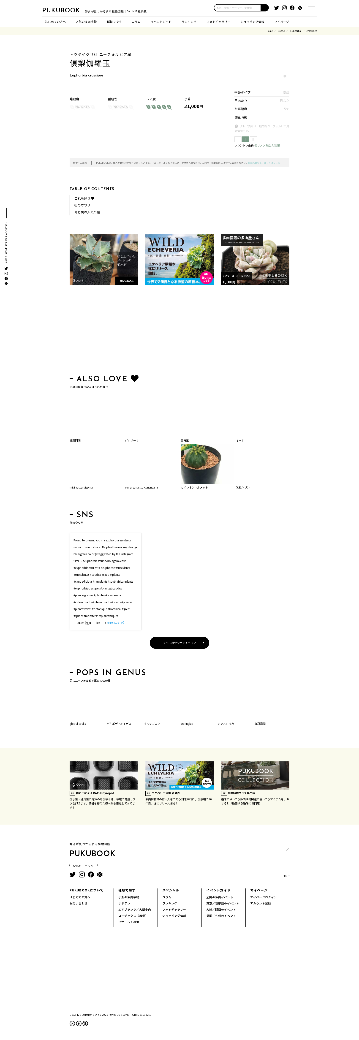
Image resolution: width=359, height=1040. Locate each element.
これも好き (84, 198)
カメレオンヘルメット (194, 487)
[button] (265, 7)
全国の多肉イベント (219, 897)
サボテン (124, 903)
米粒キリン (243, 487)
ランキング (189, 21)
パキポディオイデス (119, 723)
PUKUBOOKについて (86, 890)
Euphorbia (296, 31)
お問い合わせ (78, 903)
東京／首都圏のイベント (222, 903)
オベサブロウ (152, 723)
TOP (286, 864)
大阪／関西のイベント (221, 909)
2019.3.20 (113, 623)
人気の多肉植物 (86, 21)
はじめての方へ (55, 21)
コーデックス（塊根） (133, 916)
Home (270, 31)
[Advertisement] (179, 331)
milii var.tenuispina (81, 487)
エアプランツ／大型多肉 (134, 909)
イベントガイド (161, 21)
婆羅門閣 (75, 440)
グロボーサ (132, 440)
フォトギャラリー (218, 21)
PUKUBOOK (65, 10)
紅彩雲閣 (260, 723)
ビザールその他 (128, 922)
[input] (237, 7)
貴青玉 (185, 440)
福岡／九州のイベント (221, 916)
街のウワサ (82, 205)
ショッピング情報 (252, 21)
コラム (136, 21)
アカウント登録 (260, 903)
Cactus (281, 31)
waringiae (187, 723)
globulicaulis (78, 723)
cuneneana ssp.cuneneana (141, 487)
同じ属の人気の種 (87, 212)
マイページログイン (263, 897)
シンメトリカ (226, 723)
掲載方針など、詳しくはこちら (264, 162)
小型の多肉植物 (128, 897)
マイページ (281, 21)
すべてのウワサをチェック (179, 643)
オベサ (240, 440)
